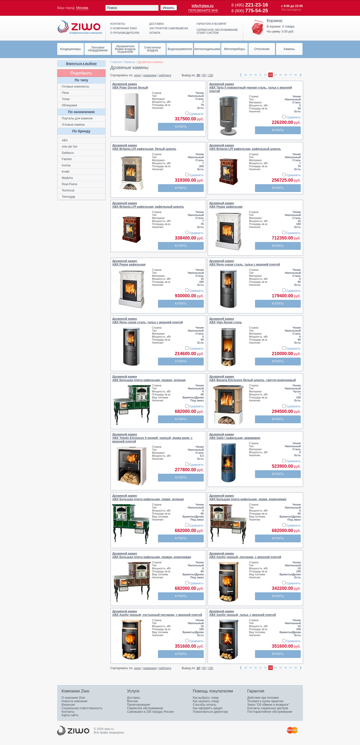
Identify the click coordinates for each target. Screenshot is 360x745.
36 (285, 74)
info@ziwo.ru (203, 6)
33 (270, 74)
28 (245, 74)
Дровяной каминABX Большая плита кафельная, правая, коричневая (151, 555)
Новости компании (74, 701)
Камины (129, 62)
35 (280, 74)
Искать (168, 8)
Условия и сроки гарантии (265, 701)
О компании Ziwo (73, 697)
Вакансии (68, 704)
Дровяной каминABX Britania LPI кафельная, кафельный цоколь (245, 147)
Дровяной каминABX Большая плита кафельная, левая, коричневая (247, 497)
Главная (116, 62)
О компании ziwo (123, 28)
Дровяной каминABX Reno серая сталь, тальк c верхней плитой (244, 262)
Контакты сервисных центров (267, 708)
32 (265, 74)
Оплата (154, 32)
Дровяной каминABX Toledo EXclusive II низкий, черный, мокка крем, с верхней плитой (152, 438)
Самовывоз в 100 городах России (150, 711)
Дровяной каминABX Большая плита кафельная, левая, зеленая (148, 497)
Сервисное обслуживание (145, 708)
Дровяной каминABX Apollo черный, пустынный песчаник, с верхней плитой (157, 613)
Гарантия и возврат (211, 23)
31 (260, 74)
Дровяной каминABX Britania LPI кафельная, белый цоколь (144, 147)
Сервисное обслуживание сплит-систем (217, 31)
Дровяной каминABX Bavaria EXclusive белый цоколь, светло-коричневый (252, 378)
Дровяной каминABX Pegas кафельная (225, 204)
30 (255, 74)
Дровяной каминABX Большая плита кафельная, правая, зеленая (149, 378)
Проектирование (138, 704)
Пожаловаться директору (210, 711)
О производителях (125, 32)
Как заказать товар (206, 701)
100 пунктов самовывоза (168, 28)
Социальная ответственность (82, 708)
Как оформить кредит (208, 708)
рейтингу (165, 75)
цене (137, 75)
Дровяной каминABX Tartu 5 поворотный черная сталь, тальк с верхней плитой (250, 87)
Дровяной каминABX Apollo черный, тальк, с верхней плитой (242, 613)
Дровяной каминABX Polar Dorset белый (130, 85)
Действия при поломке (263, 697)
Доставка (156, 23)
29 (250, 74)
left (240, 75)
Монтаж (132, 701)
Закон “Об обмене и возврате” (268, 704)
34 (275, 74)
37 (290, 74)
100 (210, 75)
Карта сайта (70, 715)
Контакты (117, 23)
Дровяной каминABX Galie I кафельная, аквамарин (234, 436)
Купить (181, 126)
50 (204, 75)
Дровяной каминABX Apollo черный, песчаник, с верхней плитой (245, 555)
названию (149, 75)
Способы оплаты (204, 704)
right (300, 75)
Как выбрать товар (206, 697)
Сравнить (196, 114)
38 (295, 74)
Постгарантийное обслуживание (269, 711)
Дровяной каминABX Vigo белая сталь (225, 320)
